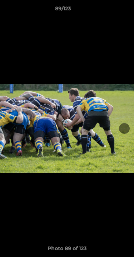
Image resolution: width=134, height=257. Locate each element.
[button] (108, 10)
